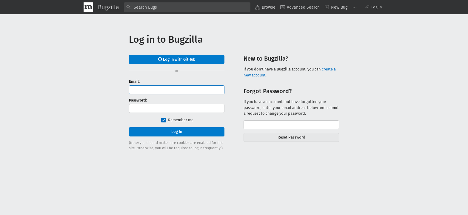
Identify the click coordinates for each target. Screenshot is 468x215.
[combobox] (187, 7)
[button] (373, 7)
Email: (134, 81)
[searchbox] (187, 7)
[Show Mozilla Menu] (88, 7)
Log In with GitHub (176, 59)
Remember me (180, 120)
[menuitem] (265, 7)
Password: (138, 100)
